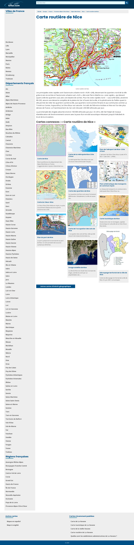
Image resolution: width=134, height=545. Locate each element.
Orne (7, 364)
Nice (83, 11)
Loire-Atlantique (12, 298)
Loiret (8, 302)
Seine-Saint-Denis (12, 401)
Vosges (8, 445)
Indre (8, 269)
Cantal (8, 140)
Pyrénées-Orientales (13, 379)
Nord (8, 357)
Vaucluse (9, 434)
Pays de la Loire (12, 502)
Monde (39, 11)
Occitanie (9, 499)
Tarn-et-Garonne (12, 415)
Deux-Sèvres (10, 173)
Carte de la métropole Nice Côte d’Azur (81, 155)
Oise (7, 360)
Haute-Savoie (11, 243)
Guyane (8, 217)
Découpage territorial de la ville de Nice (113, 274)
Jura (7, 280)
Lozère (8, 313)
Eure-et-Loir (10, 195)
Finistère (9, 199)
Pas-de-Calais (11, 368)
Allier (8, 96)
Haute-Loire (10, 232)
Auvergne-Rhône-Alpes (14, 462)
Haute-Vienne (11, 247)
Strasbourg (10, 75)
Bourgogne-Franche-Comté (16, 466)
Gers (7, 206)
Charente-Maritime (13, 148)
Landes (8, 287)
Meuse (8, 342)
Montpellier (10, 57)
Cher (7, 151)
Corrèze (9, 155)
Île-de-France (11, 488)
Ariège (8, 115)
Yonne (8, 448)
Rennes (8, 71)
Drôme (8, 184)
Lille (7, 46)
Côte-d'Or (9, 162)
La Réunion (10, 283)
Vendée (8, 437)
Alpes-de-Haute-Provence (15, 104)
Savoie (8, 393)
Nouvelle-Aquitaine (13, 495)
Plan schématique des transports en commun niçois (113, 185)
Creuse (8, 170)
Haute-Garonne (12, 228)
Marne (8, 324)
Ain (7, 89)
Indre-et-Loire (11, 272)
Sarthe (8, 390)
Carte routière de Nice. (82, 89)
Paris (7, 64)
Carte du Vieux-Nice (45, 202)
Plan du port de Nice (45, 237)
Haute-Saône (11, 239)
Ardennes (9, 111)
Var (7, 430)
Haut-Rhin (9, 221)
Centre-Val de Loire (13, 473)
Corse (8, 477)
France (50, 11)
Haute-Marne (11, 236)
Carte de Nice (42, 159)
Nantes (8, 60)
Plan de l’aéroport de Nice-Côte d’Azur (112, 150)
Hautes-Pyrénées (12, 254)
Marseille (9, 53)
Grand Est (9, 480)
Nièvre (8, 353)
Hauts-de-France (12, 484)
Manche (9, 320)
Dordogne (9, 177)
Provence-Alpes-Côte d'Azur (16, 506)
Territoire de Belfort (14, 419)
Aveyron (9, 126)
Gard (7, 203)
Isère (7, 276)
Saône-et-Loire (11, 386)
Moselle (9, 349)
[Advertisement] (20, 27)
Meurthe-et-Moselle (13, 338)
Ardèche (9, 107)
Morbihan (9, 346)
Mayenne (9, 331)
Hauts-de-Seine (11, 258)
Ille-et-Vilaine (11, 265)
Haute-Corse (10, 225)
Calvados (9, 137)
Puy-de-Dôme (11, 371)
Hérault (9, 261)
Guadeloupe (10, 214)
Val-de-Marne (11, 426)
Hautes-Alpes (11, 250)
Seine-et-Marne (12, 404)
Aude (7, 122)
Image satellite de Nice (77, 267)
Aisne (8, 93)
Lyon (7, 49)
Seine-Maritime (11, 397)
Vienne (8, 441)
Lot (7, 305)
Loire (8, 294)
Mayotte (9, 335)
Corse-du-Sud (11, 159)
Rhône (8, 382)
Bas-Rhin (9, 129)
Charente (9, 144)
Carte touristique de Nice (110, 219)
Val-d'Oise (9, 423)
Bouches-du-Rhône (13, 133)
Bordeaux (9, 42)
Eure (7, 192)
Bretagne (9, 469)
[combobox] (80, 2)
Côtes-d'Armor (11, 166)
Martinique (10, 327)
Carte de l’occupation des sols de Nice (81, 230)
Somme (8, 408)
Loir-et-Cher (10, 291)
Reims (8, 68)
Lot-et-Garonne (12, 309)
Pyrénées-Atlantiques (14, 375)
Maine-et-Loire (11, 316)
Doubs (8, 181)
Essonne (9, 188)
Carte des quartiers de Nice (79, 191)
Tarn (7, 412)
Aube (7, 118)
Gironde (9, 210)
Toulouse (9, 79)
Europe (45, 11)
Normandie (10, 491)
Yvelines (9, 452)
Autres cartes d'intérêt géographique (55, 286)
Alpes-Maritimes (12, 100)
